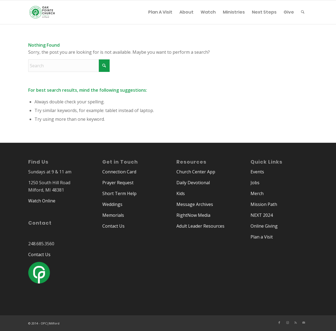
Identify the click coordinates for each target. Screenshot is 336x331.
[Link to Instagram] (287, 323)
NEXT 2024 (262, 215)
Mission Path (264, 204)
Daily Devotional (193, 183)
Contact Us (39, 254)
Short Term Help (119, 193)
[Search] (302, 12)
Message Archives (194, 204)
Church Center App (195, 172)
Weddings (112, 204)
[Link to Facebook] (279, 323)
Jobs (255, 183)
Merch (257, 193)
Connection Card (119, 172)
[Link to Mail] (304, 323)
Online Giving (264, 226)
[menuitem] (160, 12)
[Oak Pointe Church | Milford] (42, 15)
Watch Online (41, 201)
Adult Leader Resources (200, 226)
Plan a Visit (262, 237)
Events (257, 172)
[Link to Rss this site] (295, 323)
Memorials (113, 215)
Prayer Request (118, 183)
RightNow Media (193, 215)
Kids (180, 193)
